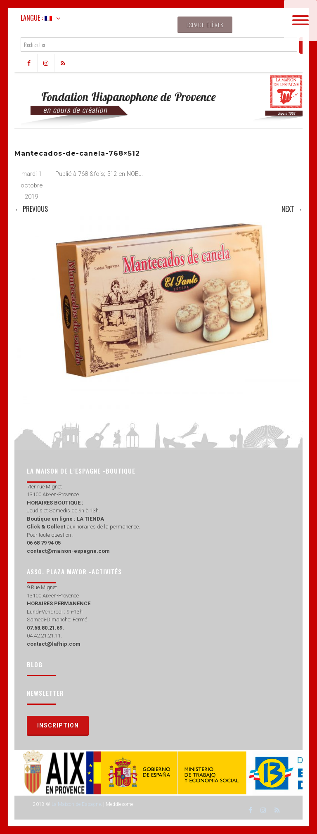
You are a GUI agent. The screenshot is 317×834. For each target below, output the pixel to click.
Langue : (36, 18)
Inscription (58, 725)
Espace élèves (205, 24)
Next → (292, 209)
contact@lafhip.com (53, 644)
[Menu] (300, 20)
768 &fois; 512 (97, 174)
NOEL (134, 174)
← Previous (31, 209)
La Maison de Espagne (76, 804)
